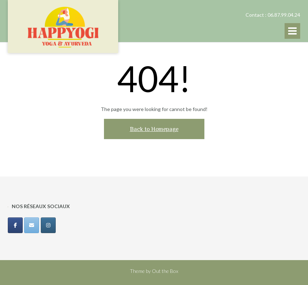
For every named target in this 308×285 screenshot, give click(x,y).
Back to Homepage (154, 129)
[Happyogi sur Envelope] (31, 225)
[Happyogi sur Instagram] (48, 225)
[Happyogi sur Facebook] (15, 225)
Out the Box (165, 271)
